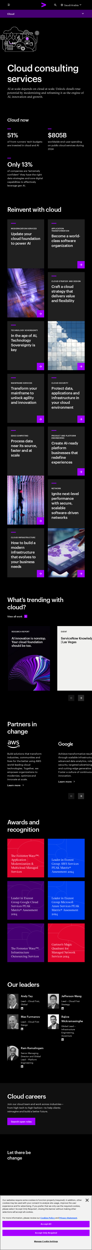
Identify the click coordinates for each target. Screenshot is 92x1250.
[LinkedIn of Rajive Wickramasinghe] (62, 1039)
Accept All (46, 1224)
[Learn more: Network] (66, 528)
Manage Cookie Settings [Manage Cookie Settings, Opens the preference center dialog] (46, 1241)
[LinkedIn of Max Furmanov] (22, 1028)
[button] (21, 1121)
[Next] (81, 698)
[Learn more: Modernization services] (25, 268)
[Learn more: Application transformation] (66, 243)
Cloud (10, 13)
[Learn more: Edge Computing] (25, 476)
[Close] (87, 1200)
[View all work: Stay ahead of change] (17, 616)
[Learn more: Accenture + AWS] (16, 785)
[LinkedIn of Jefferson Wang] (62, 1008)
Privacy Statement (68, 1218)
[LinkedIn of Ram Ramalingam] (22, 1066)
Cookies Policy (47, 1218)
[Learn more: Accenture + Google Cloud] (67, 781)
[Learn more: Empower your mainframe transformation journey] (25, 398)
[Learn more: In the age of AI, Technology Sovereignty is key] (25, 345)
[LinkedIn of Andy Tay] (22, 1008)
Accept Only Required (46, 1233)
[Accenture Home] (44, 5)
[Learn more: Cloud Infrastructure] (25, 552)
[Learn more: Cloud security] (66, 398)
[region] (46, 1222)
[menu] (8, 5)
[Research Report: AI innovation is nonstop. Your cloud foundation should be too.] (29, 658)
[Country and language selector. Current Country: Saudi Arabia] (71, 5)
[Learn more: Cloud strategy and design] (66, 321)
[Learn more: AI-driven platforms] (66, 451)
